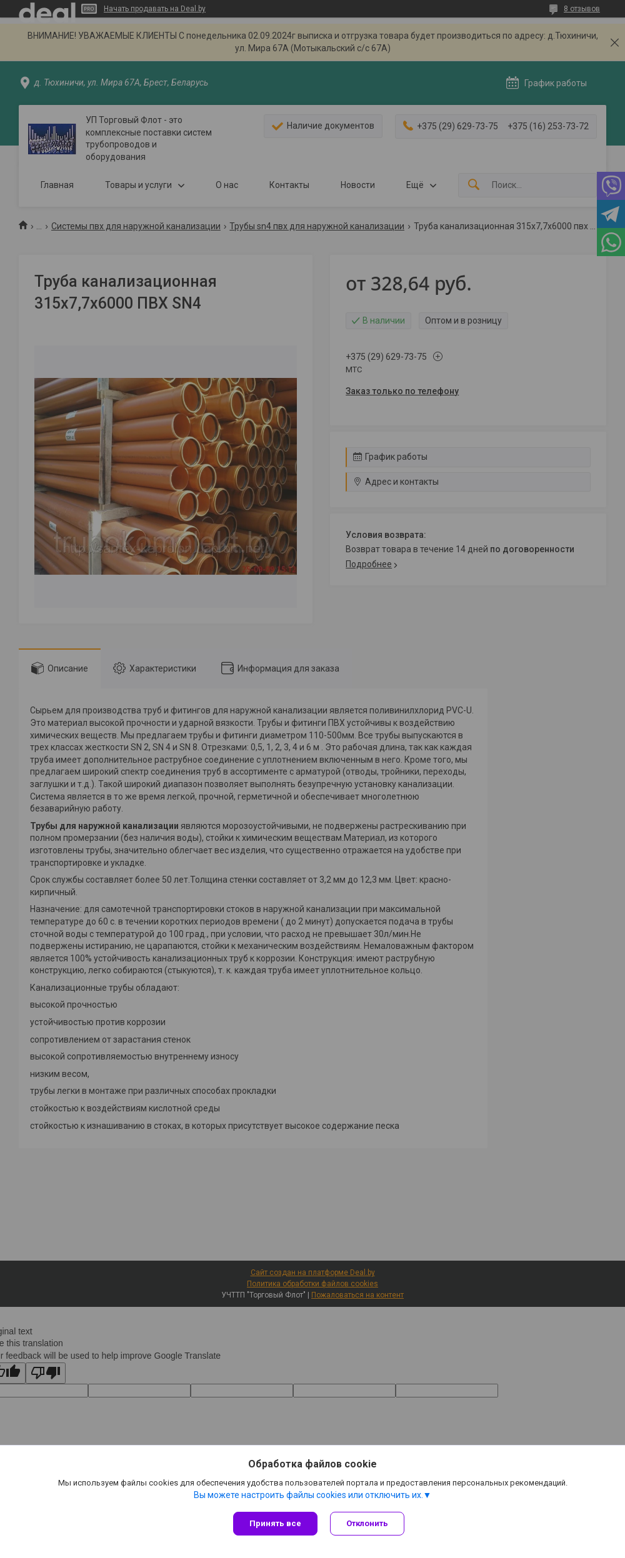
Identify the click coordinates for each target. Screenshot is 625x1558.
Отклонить (367, 1523)
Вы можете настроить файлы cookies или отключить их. (308, 1495)
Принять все (275, 1523)
